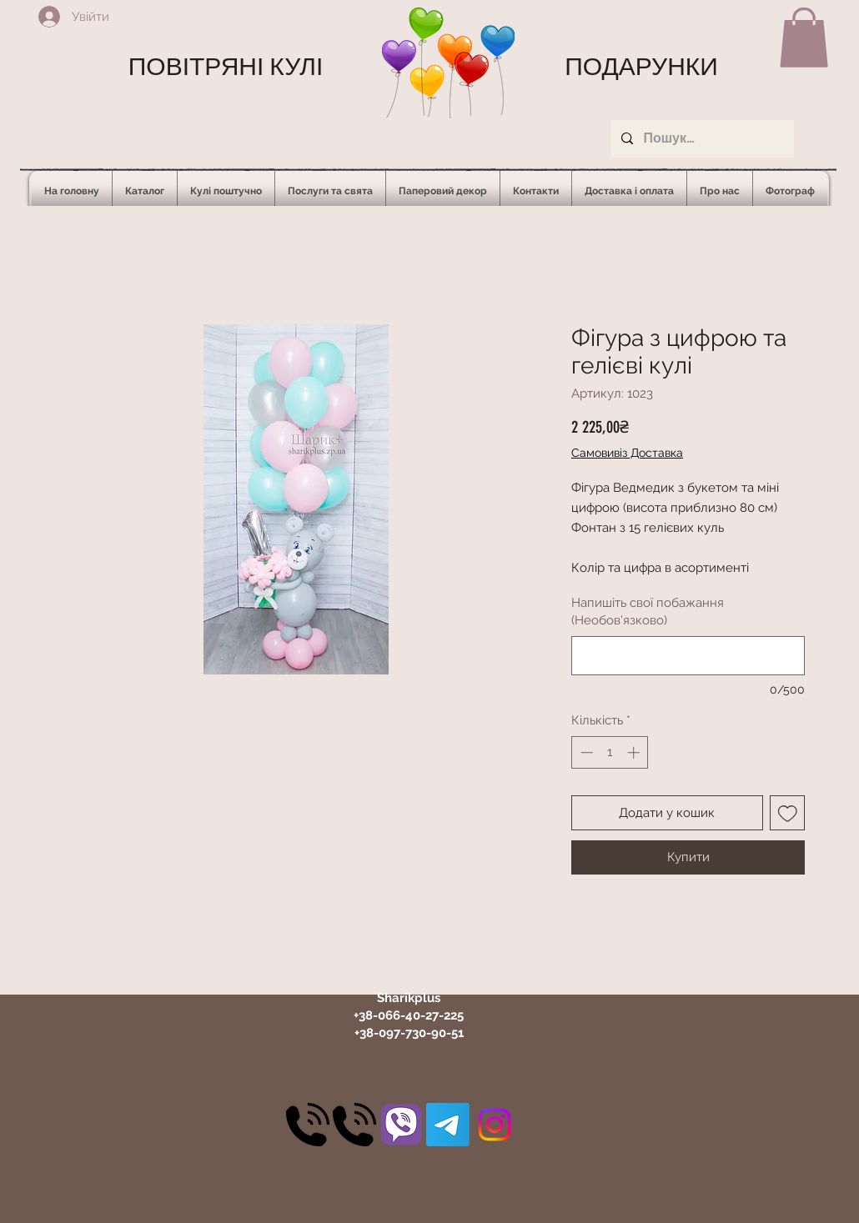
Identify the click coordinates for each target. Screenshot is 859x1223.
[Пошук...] (701, 139)
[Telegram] (448, 1124)
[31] (401, 1124)
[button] (804, 38)
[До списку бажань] (788, 813)
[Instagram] (494, 1124)
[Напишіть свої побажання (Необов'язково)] (688, 656)
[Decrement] (585, 752)
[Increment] (635, 752)
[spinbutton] (610, 752)
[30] (307, 1124)
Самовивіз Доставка (627, 452)
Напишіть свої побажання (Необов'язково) (647, 611)
